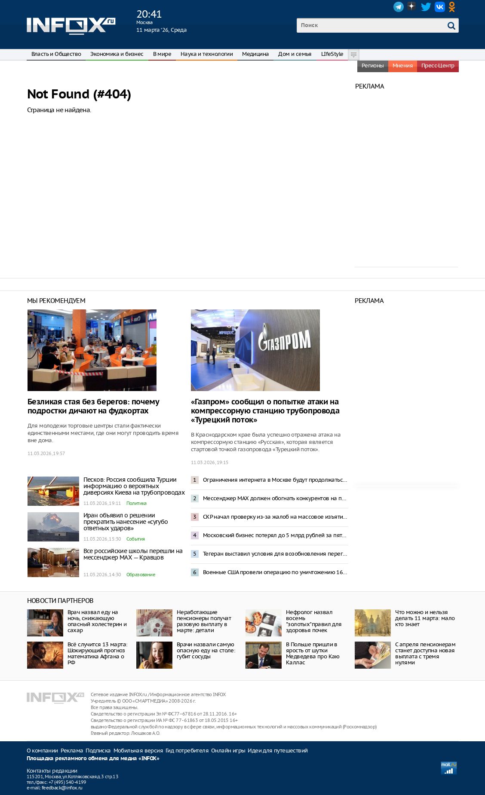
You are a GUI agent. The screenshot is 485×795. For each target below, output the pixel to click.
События (135, 539)
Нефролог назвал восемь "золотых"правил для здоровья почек (314, 621)
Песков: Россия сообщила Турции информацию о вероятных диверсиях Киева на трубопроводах (134, 486)
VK (440, 7)
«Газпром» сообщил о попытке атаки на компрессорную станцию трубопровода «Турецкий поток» (265, 411)
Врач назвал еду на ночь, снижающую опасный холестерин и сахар (97, 621)
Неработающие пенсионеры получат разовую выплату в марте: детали (204, 621)
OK (453, 7)
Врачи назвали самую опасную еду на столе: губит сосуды (206, 650)
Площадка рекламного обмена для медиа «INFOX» (93, 758)
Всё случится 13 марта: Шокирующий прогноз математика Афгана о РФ (98, 653)
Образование (140, 575)
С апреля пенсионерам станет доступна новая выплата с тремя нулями (425, 653)
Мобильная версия (138, 750)
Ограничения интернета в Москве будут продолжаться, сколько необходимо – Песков (275, 480)
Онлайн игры (228, 750)
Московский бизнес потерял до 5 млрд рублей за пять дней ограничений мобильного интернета (275, 535)
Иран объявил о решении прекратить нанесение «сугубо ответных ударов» (125, 521)
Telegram (398, 7)
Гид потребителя (187, 750)
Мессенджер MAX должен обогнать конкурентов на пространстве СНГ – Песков (275, 498)
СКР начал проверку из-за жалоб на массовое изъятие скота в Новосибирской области (275, 517)
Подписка (98, 750)
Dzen (412, 7)
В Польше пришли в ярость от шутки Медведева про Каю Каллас (313, 653)
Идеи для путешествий (277, 750)
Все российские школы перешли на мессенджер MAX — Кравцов (133, 554)
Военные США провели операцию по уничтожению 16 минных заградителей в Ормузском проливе (275, 572)
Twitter (426, 7)
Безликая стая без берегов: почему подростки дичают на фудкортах (93, 407)
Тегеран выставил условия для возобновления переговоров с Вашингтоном (275, 553)
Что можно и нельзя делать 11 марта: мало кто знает (424, 618)
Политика (136, 503)
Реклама (72, 750)
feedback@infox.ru (62, 788)
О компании (42, 750)
